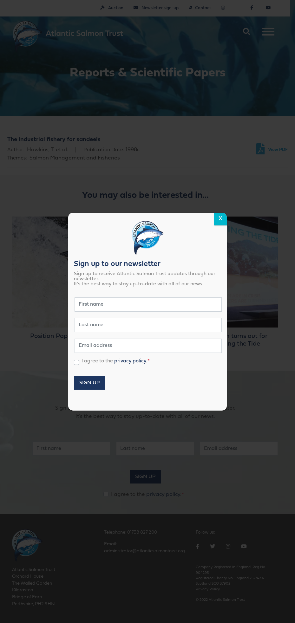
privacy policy (130, 360)
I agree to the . (116, 360)
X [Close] (220, 219)
